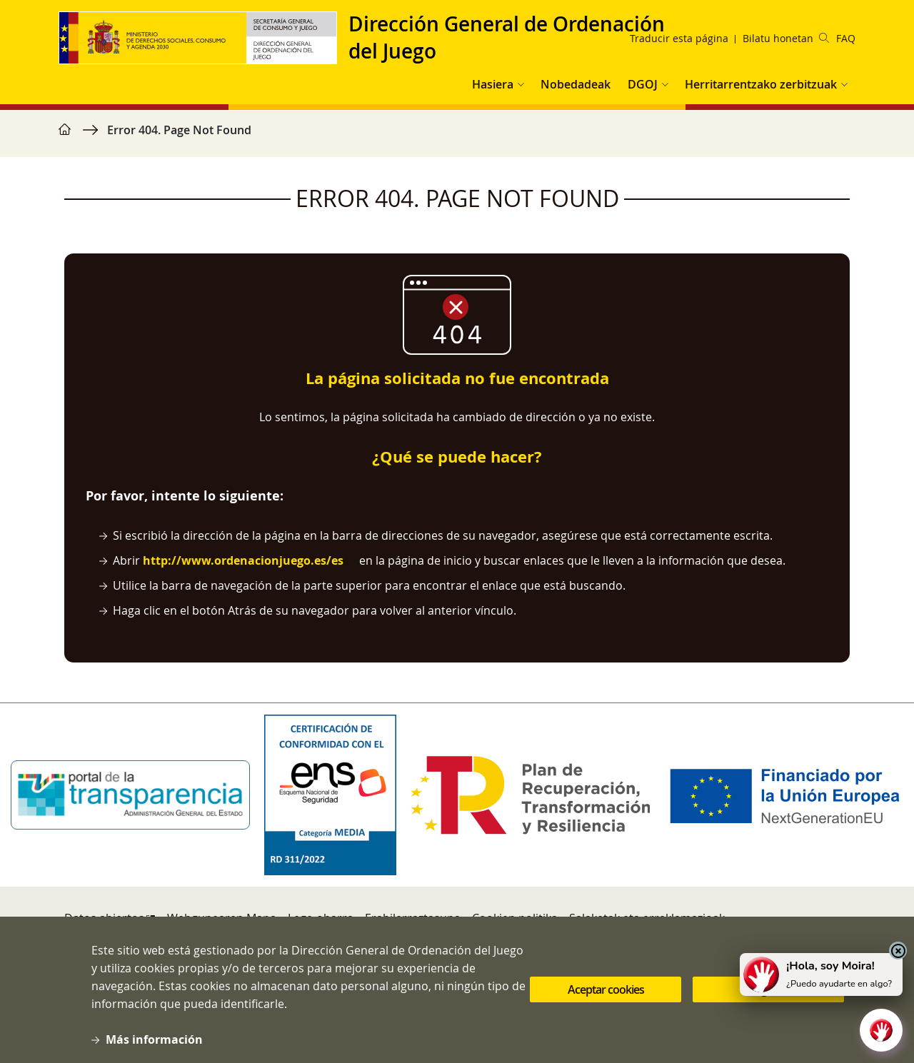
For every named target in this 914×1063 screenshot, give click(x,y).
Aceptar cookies (606, 1000)
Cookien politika (515, 918)
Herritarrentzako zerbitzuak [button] (761, 84)
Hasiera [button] (492, 84)
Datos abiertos (104, 918)
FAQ (845, 38)
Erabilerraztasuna (413, 918)
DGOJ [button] (643, 84)
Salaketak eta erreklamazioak (647, 918)
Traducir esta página (679, 38)
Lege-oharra (320, 918)
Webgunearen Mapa (221, 918)
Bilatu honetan (786, 38)
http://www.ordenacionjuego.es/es (243, 560)
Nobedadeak (576, 84)
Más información (154, 1049)
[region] (457, 137)
